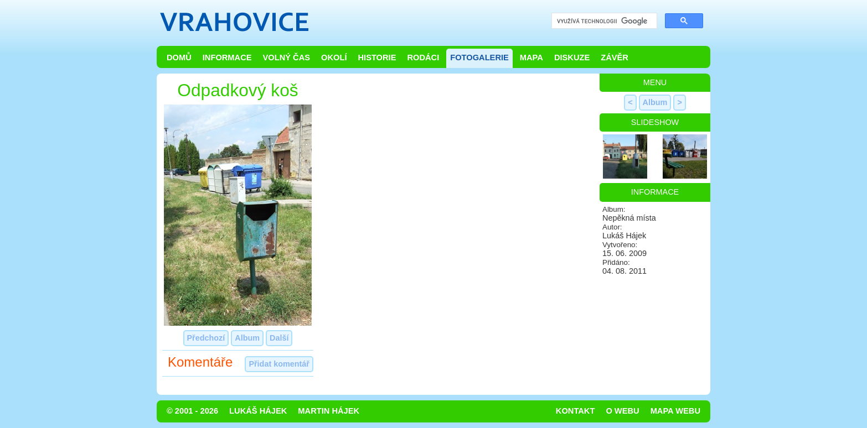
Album (247, 337)
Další (279, 337)
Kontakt (575, 410)
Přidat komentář (279, 363)
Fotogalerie (479, 57)
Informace (227, 57)
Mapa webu (675, 410)
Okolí (334, 57)
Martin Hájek (328, 410)
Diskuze (572, 57)
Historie (377, 57)
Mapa (531, 57)
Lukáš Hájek (258, 410)
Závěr (614, 57)
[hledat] (603, 21)
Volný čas (287, 57)
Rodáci (423, 57)
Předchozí (206, 337)
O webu (622, 410)
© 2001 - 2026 (192, 410)
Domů (179, 57)
